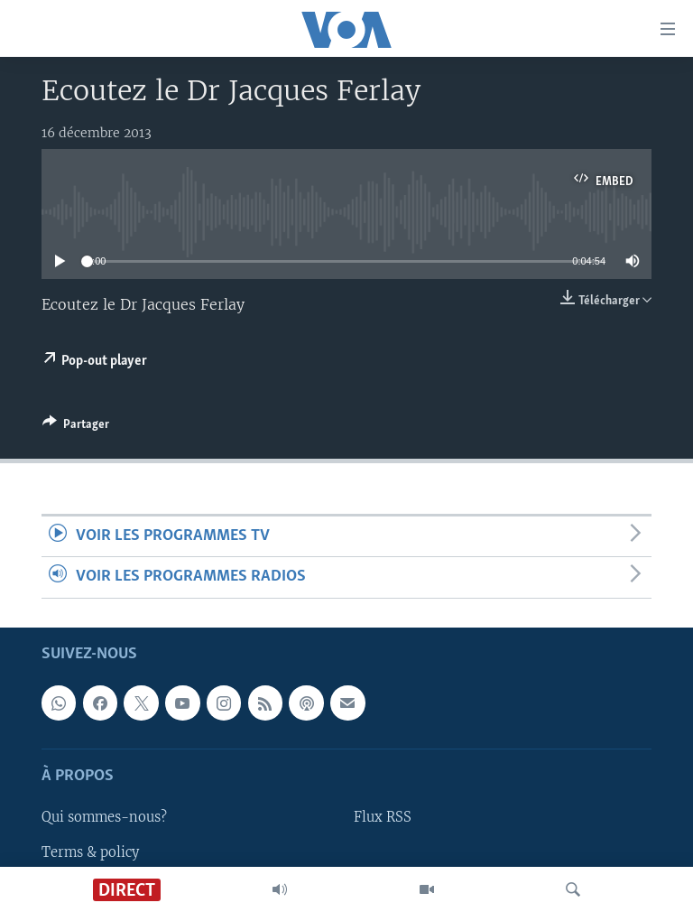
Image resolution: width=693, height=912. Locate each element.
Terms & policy (90, 851)
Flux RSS (382, 817)
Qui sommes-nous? (104, 817)
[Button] (75, 427)
